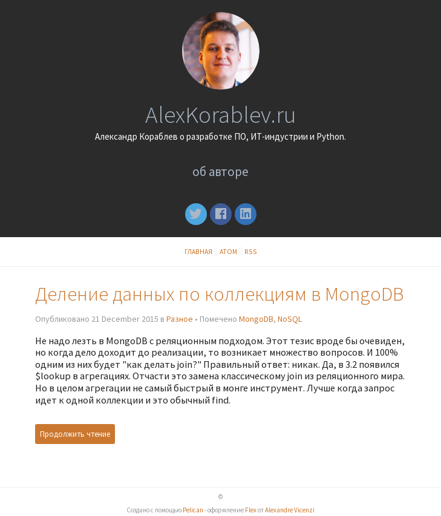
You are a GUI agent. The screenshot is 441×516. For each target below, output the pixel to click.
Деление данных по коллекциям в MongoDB (219, 293)
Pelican (193, 510)
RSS (250, 251)
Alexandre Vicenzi (290, 510)
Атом (228, 251)
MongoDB (256, 318)
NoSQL (290, 318)
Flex (250, 510)
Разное (179, 318)
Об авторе (220, 171)
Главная (198, 251)
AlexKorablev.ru (220, 114)
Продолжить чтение (75, 434)
